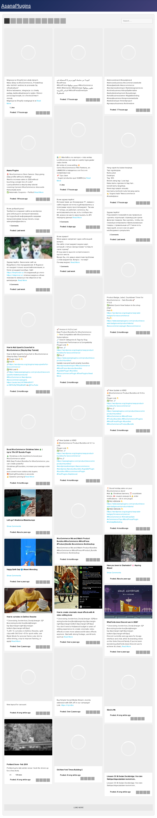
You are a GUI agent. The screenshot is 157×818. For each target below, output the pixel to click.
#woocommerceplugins (17, 380)
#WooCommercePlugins (132, 419)
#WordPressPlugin (115, 421)
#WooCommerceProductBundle (120, 424)
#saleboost (72, 474)
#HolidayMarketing (114, 522)
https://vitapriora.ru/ (15, 275)
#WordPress (62, 368)
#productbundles (75, 368)
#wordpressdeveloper (66, 366)
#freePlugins (82, 373)
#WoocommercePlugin (67, 373)
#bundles (73, 371)
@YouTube (33, 385)
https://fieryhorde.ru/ (15, 273)
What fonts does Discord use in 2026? (122, 622)
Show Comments (14, 526)
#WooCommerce (82, 366)
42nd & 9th (111, 710)
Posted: (19, 112)
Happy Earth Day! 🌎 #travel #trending (22, 570)
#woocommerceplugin (116, 326)
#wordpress (26, 377)
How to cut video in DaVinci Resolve (21, 617)
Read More (38, 192)
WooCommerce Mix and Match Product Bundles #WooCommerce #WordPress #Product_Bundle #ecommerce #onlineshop (75, 541)
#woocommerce (134, 326)
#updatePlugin (63, 371)
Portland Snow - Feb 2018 (17, 764)
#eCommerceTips (114, 519)
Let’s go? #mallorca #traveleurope (21, 520)
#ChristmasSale (128, 517)
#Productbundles (114, 419)
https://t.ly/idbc (67, 705)
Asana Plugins (13, 171)
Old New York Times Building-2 (69, 770)
